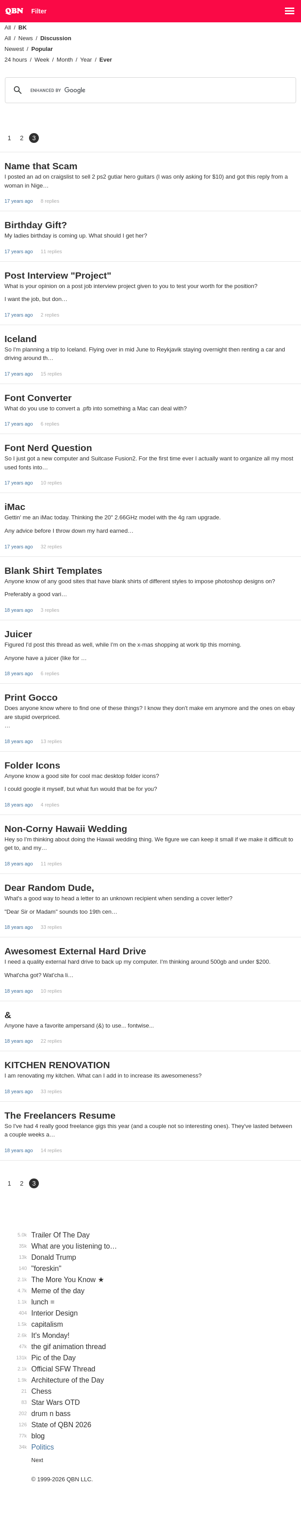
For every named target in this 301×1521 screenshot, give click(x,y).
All (7, 27)
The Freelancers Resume (60, 1115)
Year (86, 59)
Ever (106, 59)
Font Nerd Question (48, 448)
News (25, 38)
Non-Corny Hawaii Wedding (65, 828)
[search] (149, 90)
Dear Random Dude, (49, 887)
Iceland (20, 339)
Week (41, 59)
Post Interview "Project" (57, 275)
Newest (14, 49)
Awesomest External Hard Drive (75, 951)
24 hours (15, 59)
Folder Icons (32, 765)
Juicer (18, 634)
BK (22, 27)
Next (37, 1460)
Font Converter (38, 398)
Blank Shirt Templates (53, 570)
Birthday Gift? (35, 225)
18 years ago (18, 610)
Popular (42, 49)
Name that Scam (40, 166)
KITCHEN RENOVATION (57, 1065)
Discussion (55, 38)
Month (65, 59)
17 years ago (18, 201)
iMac (14, 506)
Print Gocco (31, 697)
